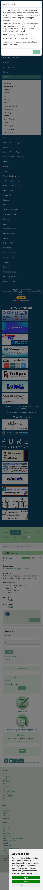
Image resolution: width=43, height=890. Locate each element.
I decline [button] (26, 881)
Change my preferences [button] (26, 885)
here (26, 34)
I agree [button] (26, 878)
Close (37, 52)
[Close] (39, 4)
